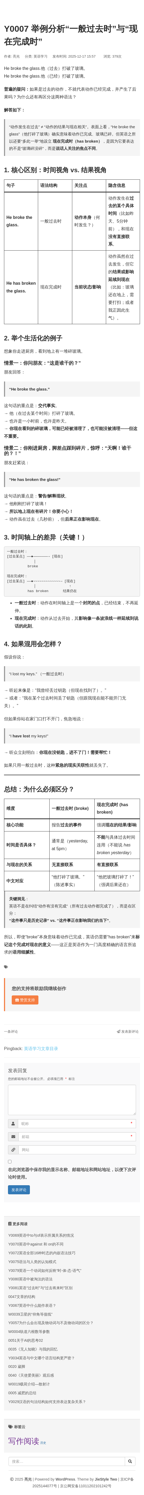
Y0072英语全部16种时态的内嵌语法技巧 (41, 1253)
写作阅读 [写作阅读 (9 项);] (23, 1441)
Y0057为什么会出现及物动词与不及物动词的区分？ (51, 1323)
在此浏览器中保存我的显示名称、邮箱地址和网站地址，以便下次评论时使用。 (72, 1173)
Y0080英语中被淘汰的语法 (30, 1279)
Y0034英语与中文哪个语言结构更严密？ (41, 1358)
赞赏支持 (25, 1000)
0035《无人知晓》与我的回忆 (33, 1349)
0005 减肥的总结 (22, 1393)
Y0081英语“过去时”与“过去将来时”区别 (40, 1288)
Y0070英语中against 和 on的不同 (35, 1244)
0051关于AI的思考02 (25, 1340)
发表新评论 (128, 1032)
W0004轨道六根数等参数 (29, 1331)
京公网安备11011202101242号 (85, 1486)
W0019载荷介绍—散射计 (29, 1384)
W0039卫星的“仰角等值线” (30, 1314)
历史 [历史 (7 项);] (43, 1442)
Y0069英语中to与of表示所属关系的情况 (41, 1235)
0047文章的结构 (21, 1297)
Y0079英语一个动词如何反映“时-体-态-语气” (44, 1270)
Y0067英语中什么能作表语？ (32, 1305)
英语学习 (40, 56)
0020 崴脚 (16, 1366)
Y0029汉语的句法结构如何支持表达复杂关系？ (47, 1402)
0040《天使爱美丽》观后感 (31, 1375)
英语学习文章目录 (41, 1048)
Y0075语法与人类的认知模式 (32, 1262)
